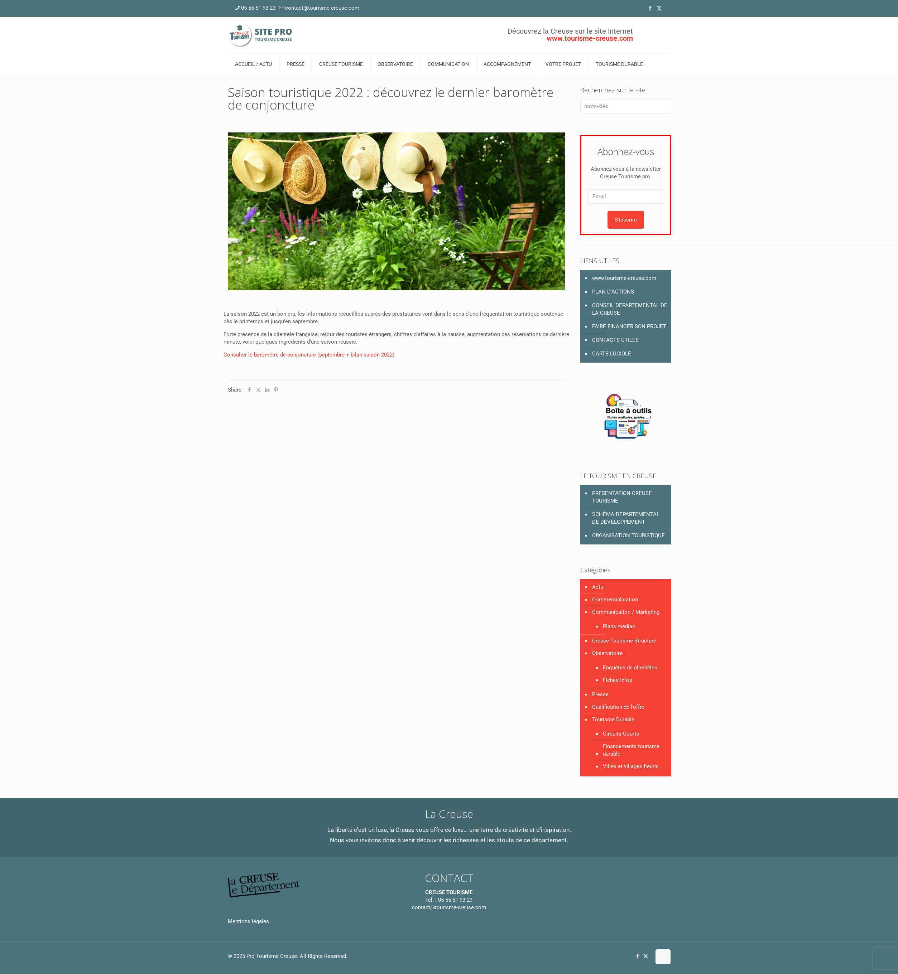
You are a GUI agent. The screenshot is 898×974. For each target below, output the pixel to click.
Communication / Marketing (625, 612)
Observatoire (607, 653)
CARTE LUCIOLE (611, 353)
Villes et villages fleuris (631, 766)
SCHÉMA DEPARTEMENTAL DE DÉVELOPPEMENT (625, 518)
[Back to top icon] (663, 956)
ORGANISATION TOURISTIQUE (628, 535)
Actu (597, 587)
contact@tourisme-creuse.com (449, 907)
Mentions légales (248, 921)
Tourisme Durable (613, 719)
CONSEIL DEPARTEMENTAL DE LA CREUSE (629, 309)
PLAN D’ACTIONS (613, 292)
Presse (600, 694)
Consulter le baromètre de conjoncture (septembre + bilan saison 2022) (309, 355)
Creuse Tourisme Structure (624, 641)
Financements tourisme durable (631, 750)
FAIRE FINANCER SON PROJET (629, 326)
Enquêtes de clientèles (630, 667)
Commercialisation (615, 599)
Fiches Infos (617, 680)
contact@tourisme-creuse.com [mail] (322, 8)
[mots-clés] (625, 106)
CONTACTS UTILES (615, 340)
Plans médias (619, 626)
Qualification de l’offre (618, 707)
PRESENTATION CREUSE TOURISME (622, 497)
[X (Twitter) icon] (659, 8)
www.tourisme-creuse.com (624, 278)
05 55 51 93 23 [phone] (258, 8)
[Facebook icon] (650, 8)
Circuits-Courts (621, 734)
